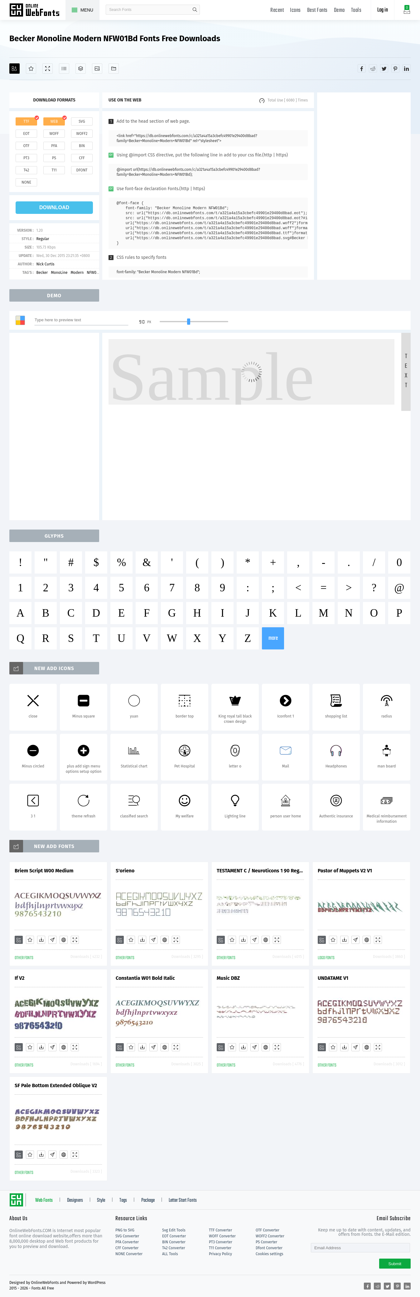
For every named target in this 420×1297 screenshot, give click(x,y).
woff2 (82, 133)
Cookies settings (269, 1254)
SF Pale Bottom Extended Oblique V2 (56, 1085)
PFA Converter (127, 1242)
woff (54, 133)
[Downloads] (41, 940)
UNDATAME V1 (333, 978)
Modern (77, 272)
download (54, 207)
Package (148, 1200)
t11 (53, 170)
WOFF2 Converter (270, 1236)
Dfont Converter (269, 1248)
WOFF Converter (222, 1236)
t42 (26, 170)
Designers (75, 1200)
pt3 (26, 158)
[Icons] (97, 68)
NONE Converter (128, 1254)
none (26, 182)
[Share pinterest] (395, 68)
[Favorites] (31, 68)
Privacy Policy (220, 1254)
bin (82, 146)
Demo (339, 10)
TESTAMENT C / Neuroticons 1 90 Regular (260, 871)
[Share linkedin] (407, 68)
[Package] (80, 68)
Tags (123, 1200)
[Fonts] (114, 68)
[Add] (14, 68)
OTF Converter (267, 1230)
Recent (277, 10)
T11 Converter (220, 1248)
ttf (26, 121)
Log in (382, 10)
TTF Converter (220, 1230)
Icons (295, 10)
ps (54, 158)
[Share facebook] (362, 68)
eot (26, 133)
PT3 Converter (220, 1242)
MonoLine (59, 272)
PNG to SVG (124, 1230)
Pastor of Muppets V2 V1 (345, 871)
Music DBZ (228, 978)
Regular (42, 239)
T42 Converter (173, 1248)
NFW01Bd (94, 272)
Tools (356, 10)
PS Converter (266, 1242)
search (195, 9)
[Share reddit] (373, 68)
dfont (81, 170)
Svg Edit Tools (174, 1230)
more (273, 638)
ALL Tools (170, 1254)
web (54, 121)
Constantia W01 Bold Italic (145, 978)
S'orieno (125, 871)
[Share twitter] (384, 68)
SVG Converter (127, 1236)
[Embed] (64, 940)
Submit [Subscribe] (395, 1263)
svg (82, 121)
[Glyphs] (64, 68)
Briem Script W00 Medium (44, 871)
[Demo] (47, 68)
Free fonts (37, 11)
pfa (54, 146)
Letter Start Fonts (183, 1200)
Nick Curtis (45, 264)
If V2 (20, 978)
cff (82, 158)
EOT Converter (174, 1236)
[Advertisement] (364, 186)
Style (101, 1200)
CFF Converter (126, 1248)
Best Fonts (317, 10)
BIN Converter (174, 1242)
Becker (42, 272)
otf (26, 146)
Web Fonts (44, 1200)
